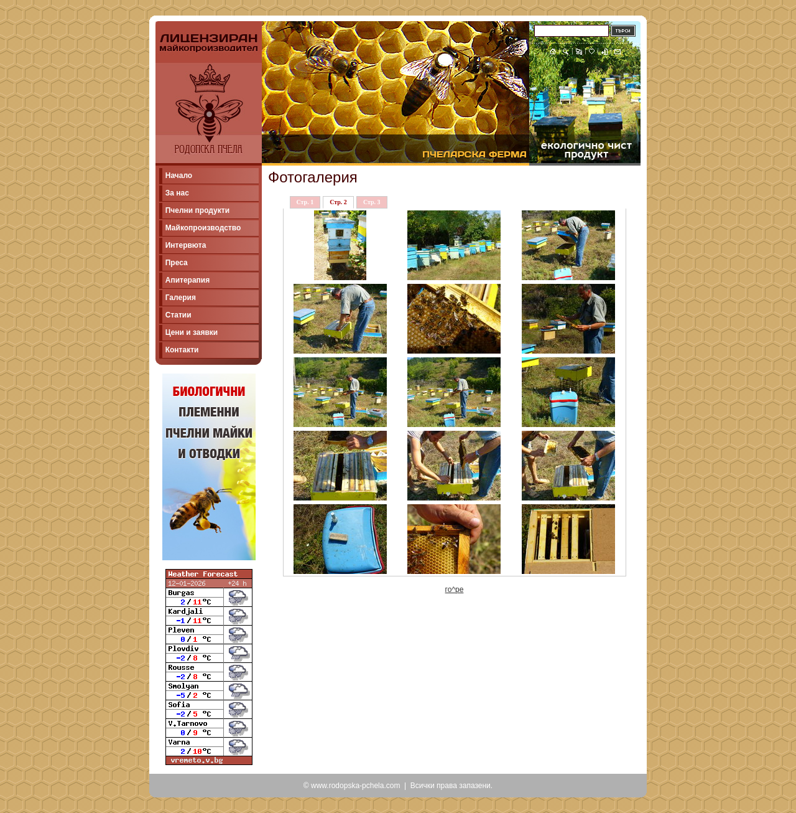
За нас (177, 193)
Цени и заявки (191, 332)
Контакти (182, 349)
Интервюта (185, 245)
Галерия (180, 297)
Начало (178, 175)
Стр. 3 (372, 202)
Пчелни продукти (197, 210)
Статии (178, 315)
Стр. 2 (338, 202)
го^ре (454, 589)
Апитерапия (187, 280)
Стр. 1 (305, 202)
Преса (176, 262)
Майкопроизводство (203, 227)
